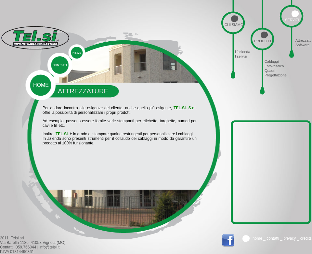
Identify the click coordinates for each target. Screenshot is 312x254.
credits (306, 238)
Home (257, 238)
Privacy (289, 238)
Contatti (272, 238)
